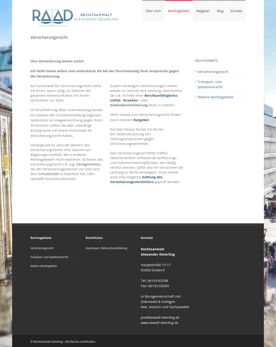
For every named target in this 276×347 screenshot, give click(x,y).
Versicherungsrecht (213, 71)
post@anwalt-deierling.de (160, 317)
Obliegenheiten (88, 164)
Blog (220, 11)
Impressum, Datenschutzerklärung (106, 248)
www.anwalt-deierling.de (159, 322)
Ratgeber (203, 11)
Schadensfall (48, 173)
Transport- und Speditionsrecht (210, 84)
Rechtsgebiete (178, 11)
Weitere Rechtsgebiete (215, 97)
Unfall (115, 100)
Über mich (153, 11)
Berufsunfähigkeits (160, 95)
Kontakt (236, 11)
